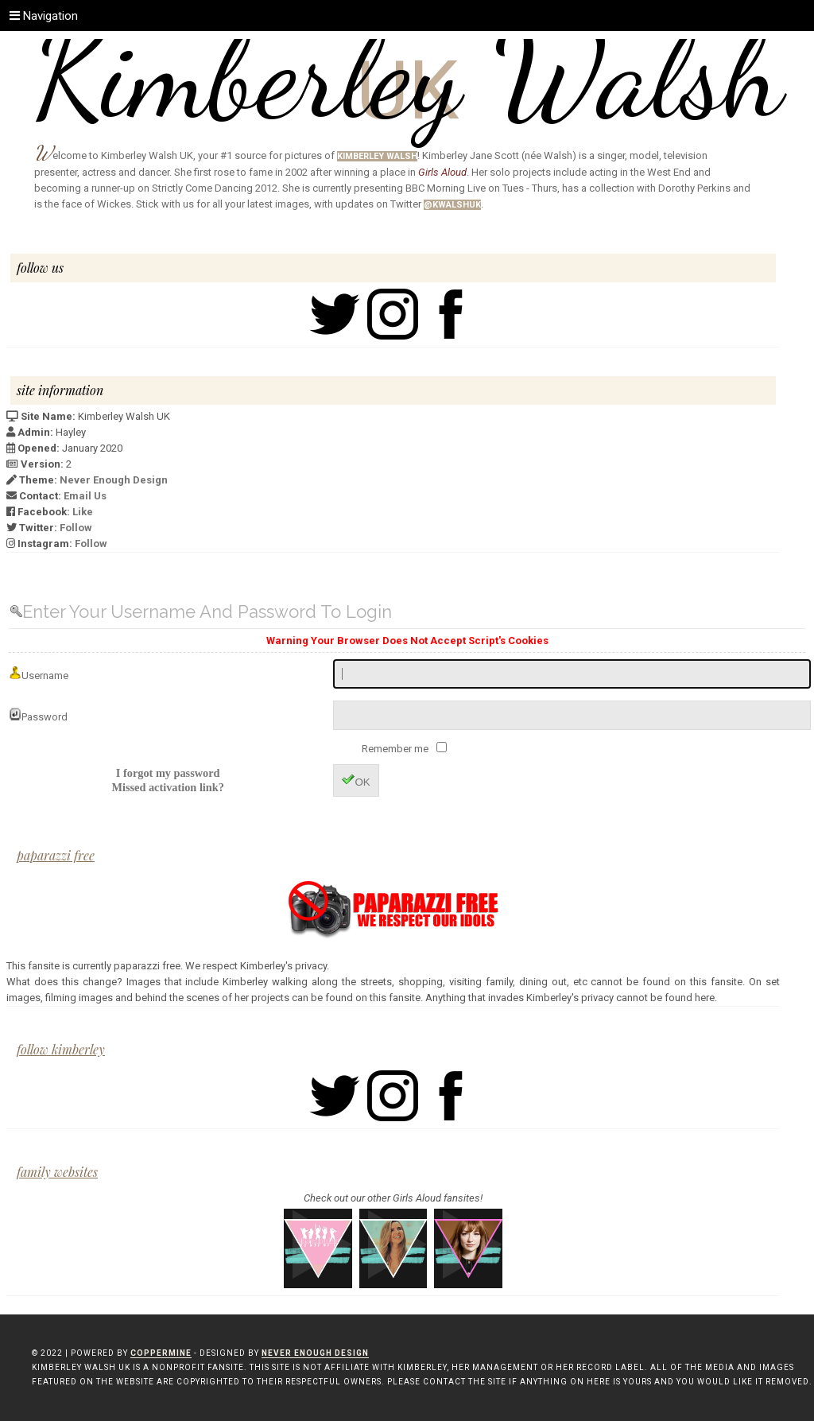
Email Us (85, 496)
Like (82, 512)
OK (356, 780)
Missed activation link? (167, 787)
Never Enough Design (114, 480)
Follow (76, 528)
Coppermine (161, 1353)
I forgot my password (168, 773)
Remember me (396, 749)
